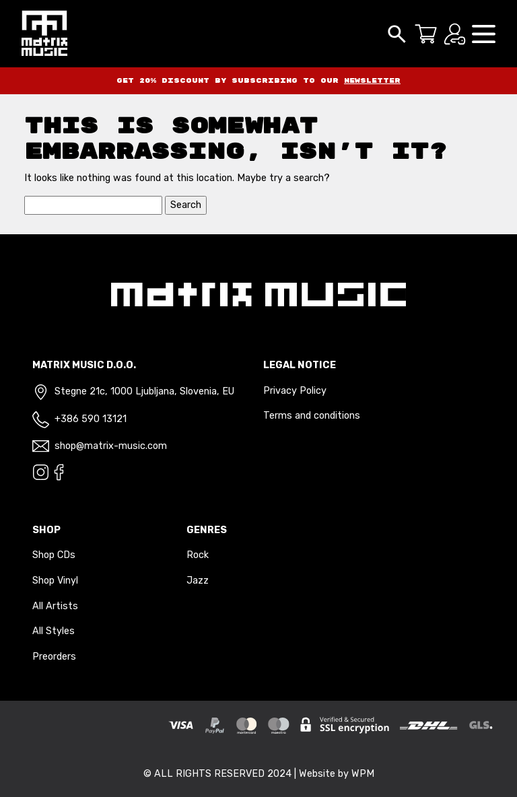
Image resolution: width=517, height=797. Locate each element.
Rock (197, 555)
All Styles (53, 631)
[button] (483, 33)
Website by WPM (336, 773)
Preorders (54, 656)
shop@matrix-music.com (111, 446)
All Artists (55, 606)
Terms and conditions (311, 415)
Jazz (197, 580)
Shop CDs (53, 555)
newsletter (372, 81)
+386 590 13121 (91, 419)
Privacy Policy (294, 390)
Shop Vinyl (55, 580)
